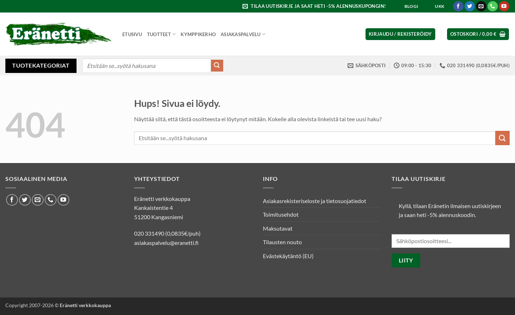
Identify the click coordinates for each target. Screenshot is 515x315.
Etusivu (132, 34)
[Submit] (217, 66)
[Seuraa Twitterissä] (470, 6)
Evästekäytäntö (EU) (288, 255)
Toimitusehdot (281, 214)
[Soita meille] (492, 6)
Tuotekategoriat (40, 65)
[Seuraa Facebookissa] (458, 6)
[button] (315, 6)
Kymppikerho (198, 34)
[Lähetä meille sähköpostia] (481, 6)
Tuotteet (161, 34)
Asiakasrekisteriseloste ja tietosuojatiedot (314, 200)
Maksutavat (278, 228)
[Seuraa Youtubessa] (504, 6)
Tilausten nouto (282, 241)
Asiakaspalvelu (243, 34)
